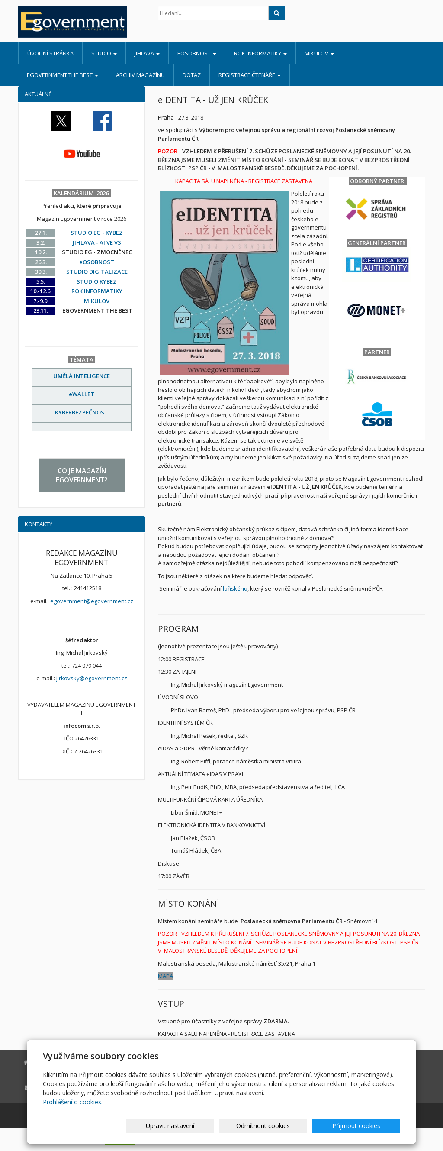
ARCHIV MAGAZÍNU (140, 75)
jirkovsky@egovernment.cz (91, 678)
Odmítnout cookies (296, 1126)
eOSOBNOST (196, 53)
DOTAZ (192, 75)
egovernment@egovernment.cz (91, 601)
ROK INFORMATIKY (260, 53)
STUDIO (104, 53)
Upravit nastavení (225, 1126)
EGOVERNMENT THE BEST (62, 75)
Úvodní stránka (50, 53)
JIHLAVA (147, 53)
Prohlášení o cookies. (73, 1102)
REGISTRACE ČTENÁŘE (249, 75)
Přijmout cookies (367, 1126)
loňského (235, 588)
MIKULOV (319, 53)
